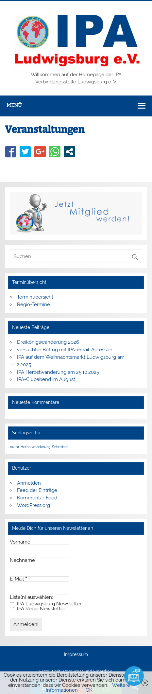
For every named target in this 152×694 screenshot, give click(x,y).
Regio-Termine (33, 304)
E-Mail (18, 579)
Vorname (20, 542)
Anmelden (29, 483)
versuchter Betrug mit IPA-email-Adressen (64, 350)
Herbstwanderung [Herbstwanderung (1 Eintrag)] (36, 447)
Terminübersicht (35, 297)
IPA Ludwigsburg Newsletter (45, 603)
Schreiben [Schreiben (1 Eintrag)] (60, 447)
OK (89, 690)
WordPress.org (33, 505)
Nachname (22, 560)
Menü (14, 105)
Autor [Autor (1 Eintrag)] (14, 447)
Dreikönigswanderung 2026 (48, 342)
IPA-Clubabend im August (46, 379)
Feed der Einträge (37, 490)
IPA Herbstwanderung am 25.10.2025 (58, 372)
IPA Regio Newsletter (37, 608)
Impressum (76, 654)
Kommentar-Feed (37, 498)
